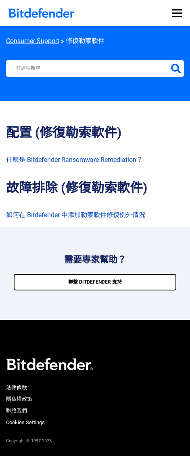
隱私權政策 (19, 399)
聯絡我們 (16, 411)
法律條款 (16, 388)
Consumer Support (32, 41)
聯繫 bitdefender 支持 (95, 282)
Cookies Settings (25, 422)
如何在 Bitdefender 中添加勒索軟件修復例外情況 (75, 215)
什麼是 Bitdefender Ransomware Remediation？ (74, 160)
